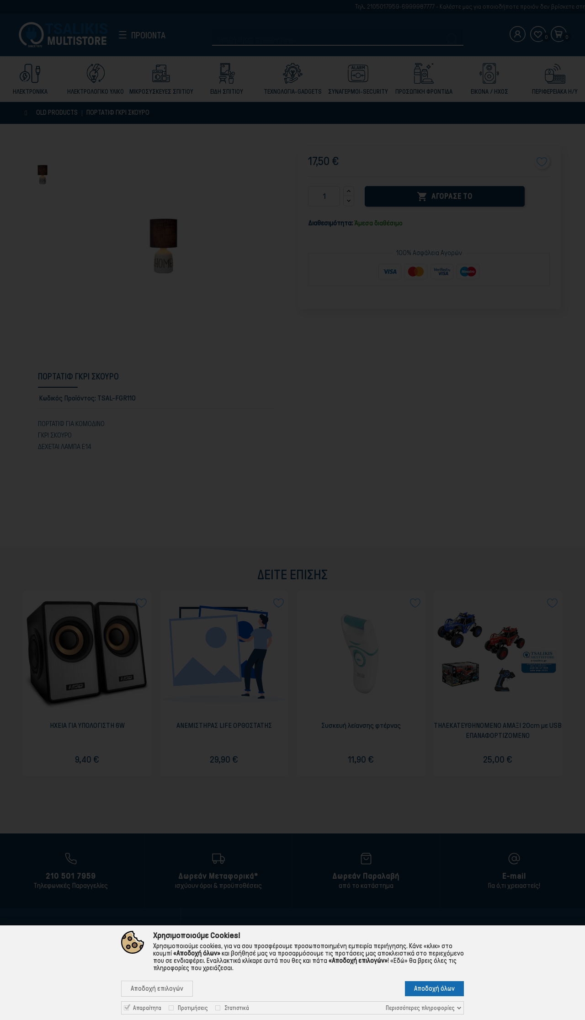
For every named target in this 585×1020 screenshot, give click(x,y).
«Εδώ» (399, 960)
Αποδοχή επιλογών (157, 988)
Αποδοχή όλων (434, 988)
